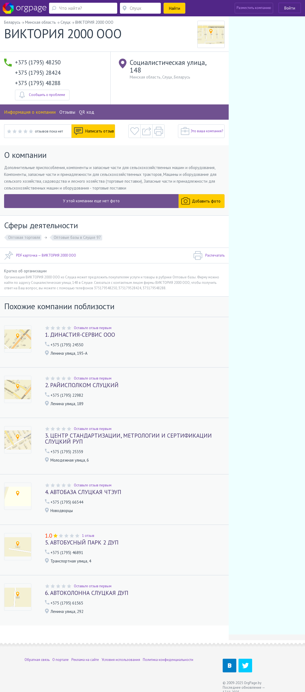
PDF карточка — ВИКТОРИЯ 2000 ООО (40, 255)
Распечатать (209, 255)
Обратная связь (37, 659)
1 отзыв (88, 535)
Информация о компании (30, 112)
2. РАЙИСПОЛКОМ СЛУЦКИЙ (82, 385)
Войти (289, 8)
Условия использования (121, 659)
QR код (86, 112)
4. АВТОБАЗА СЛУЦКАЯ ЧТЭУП (83, 492)
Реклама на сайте (85, 659)
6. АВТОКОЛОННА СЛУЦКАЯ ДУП (86, 593)
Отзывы (67, 112)
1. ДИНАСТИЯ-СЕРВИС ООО (80, 334)
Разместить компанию (254, 7)
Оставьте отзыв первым (92, 328)
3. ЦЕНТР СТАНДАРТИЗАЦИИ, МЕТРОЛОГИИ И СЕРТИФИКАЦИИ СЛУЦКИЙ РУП (128, 438)
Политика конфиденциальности (168, 659)
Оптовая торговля (24, 237)
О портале (60, 659)
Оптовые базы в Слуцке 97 (77, 237)
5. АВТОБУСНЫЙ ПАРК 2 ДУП (82, 542)
